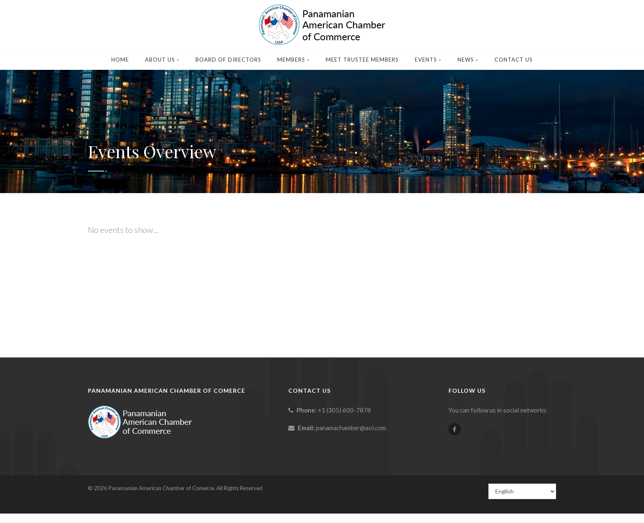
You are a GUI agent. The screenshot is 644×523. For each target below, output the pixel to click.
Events (428, 59)
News (468, 59)
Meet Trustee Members (362, 59)
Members (293, 59)
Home (120, 59)
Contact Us (513, 59)
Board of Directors (228, 59)
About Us (162, 59)
